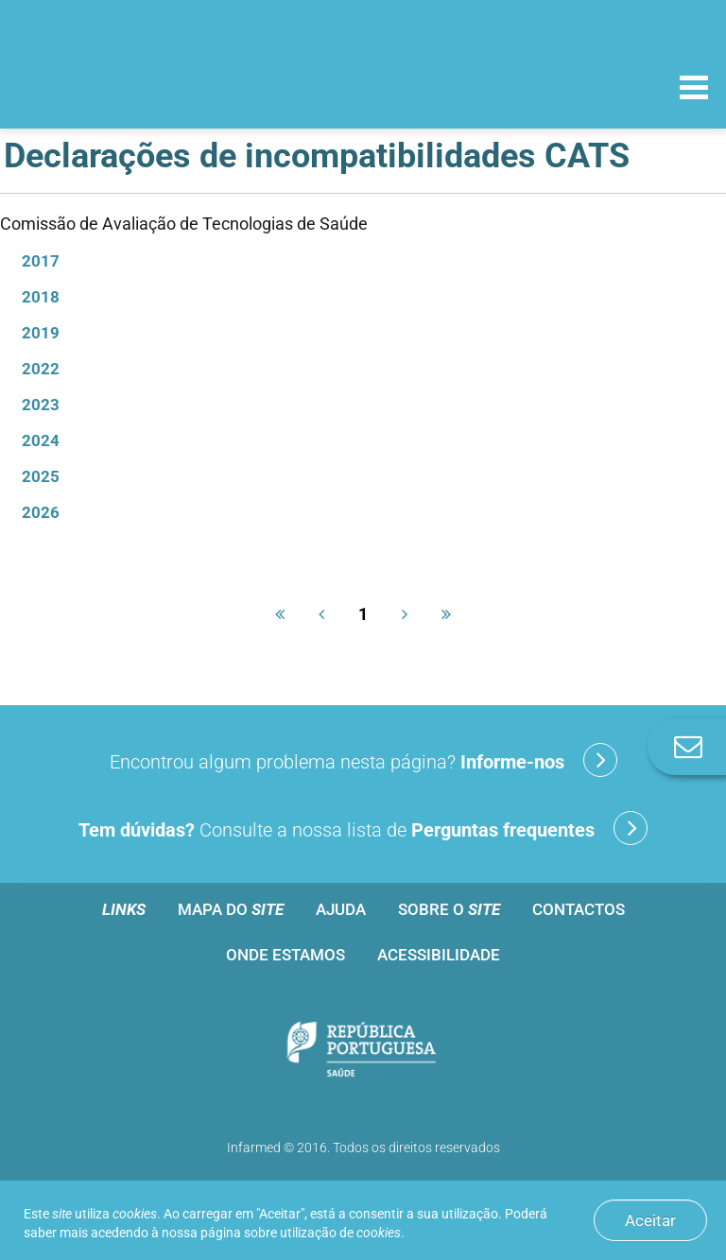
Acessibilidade (438, 954)
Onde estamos (285, 954)
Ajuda (341, 909)
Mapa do (231, 909)
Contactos (578, 909)
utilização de (340, 1232)
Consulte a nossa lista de (363, 828)
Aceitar (650, 1220)
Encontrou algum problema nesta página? (363, 760)
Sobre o (449, 909)
